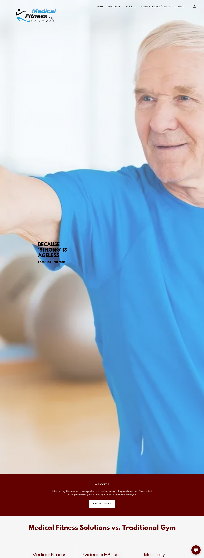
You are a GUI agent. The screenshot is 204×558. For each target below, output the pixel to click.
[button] (194, 6)
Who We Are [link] (115, 6)
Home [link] (100, 6)
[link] (36, 6)
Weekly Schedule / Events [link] (155, 6)
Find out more (102, 503)
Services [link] (131, 6)
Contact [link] (180, 6)
